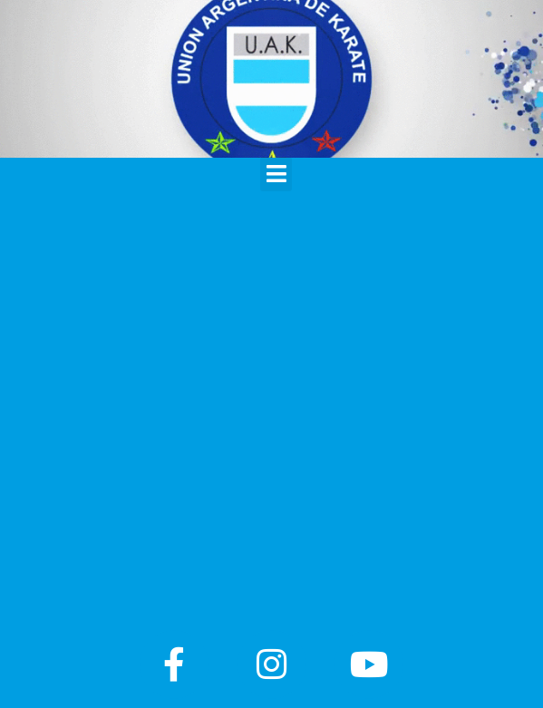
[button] (275, 174)
